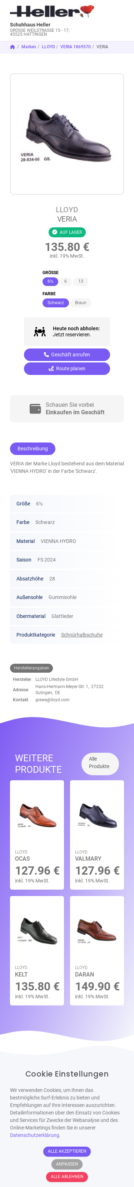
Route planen (67, 368)
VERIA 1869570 (75, 46)
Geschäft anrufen (67, 354)
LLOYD (48, 46)
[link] (52, 20)
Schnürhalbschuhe (82, 635)
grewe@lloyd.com (52, 699)
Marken (28, 46)
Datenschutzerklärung (34, 1135)
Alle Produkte (99, 762)
